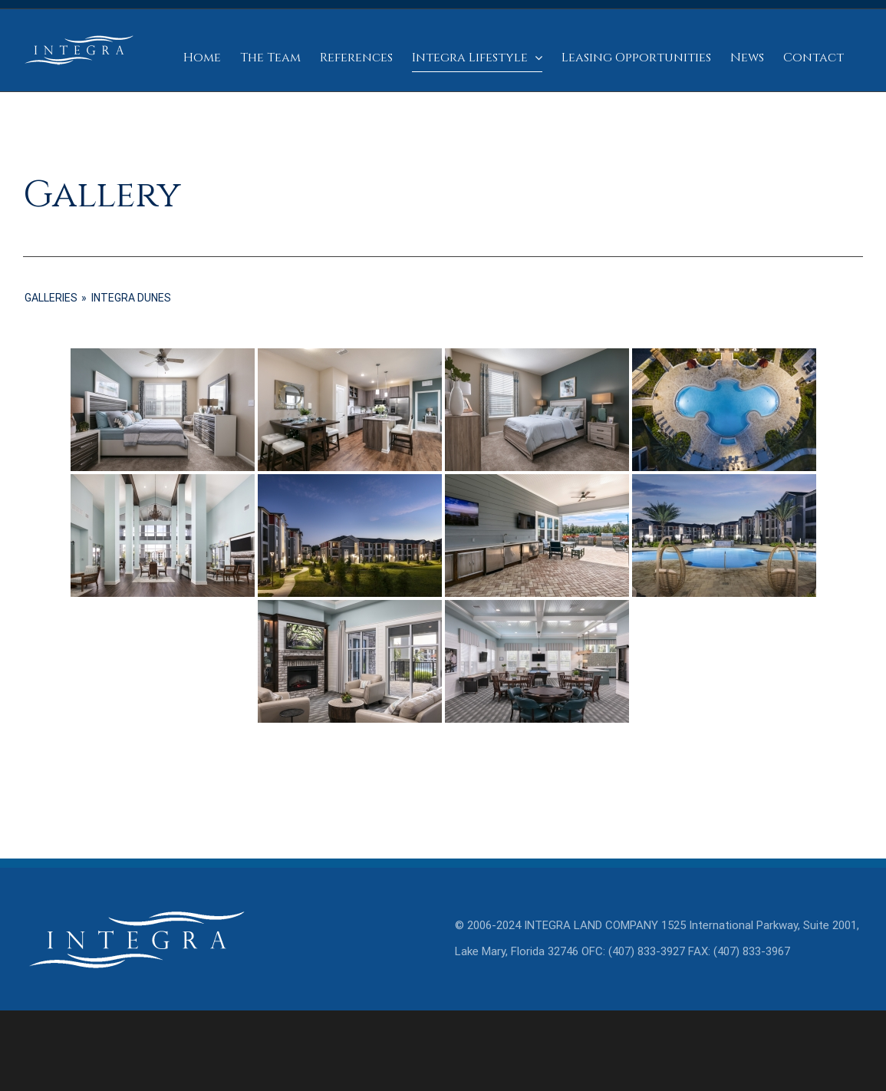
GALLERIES (51, 298)
